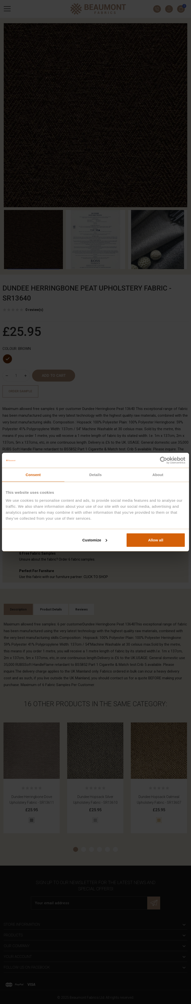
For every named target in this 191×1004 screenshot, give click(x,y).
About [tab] (157, 475)
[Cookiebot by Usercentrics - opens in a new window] (163, 460)
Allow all (155, 540)
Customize (94, 540)
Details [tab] (95, 475)
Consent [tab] (33, 475)
